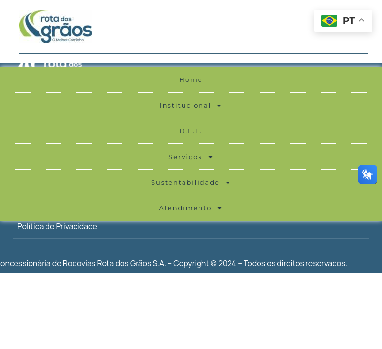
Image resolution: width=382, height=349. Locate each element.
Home (190, 79)
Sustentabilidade (191, 182)
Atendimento (191, 208)
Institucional (191, 105)
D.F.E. (191, 131)
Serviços (191, 157)
